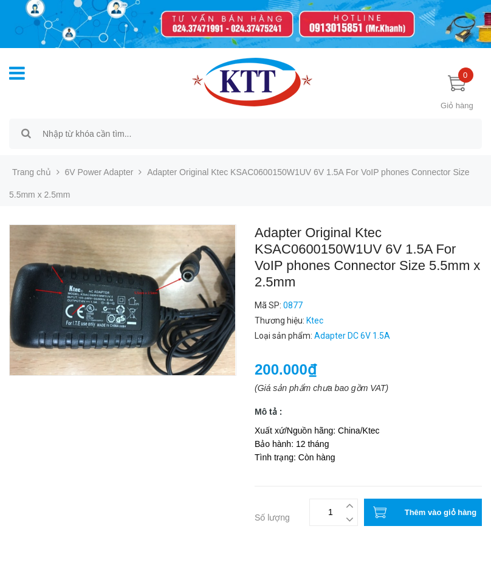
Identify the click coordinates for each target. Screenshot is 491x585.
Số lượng (272, 517)
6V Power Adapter (99, 172)
